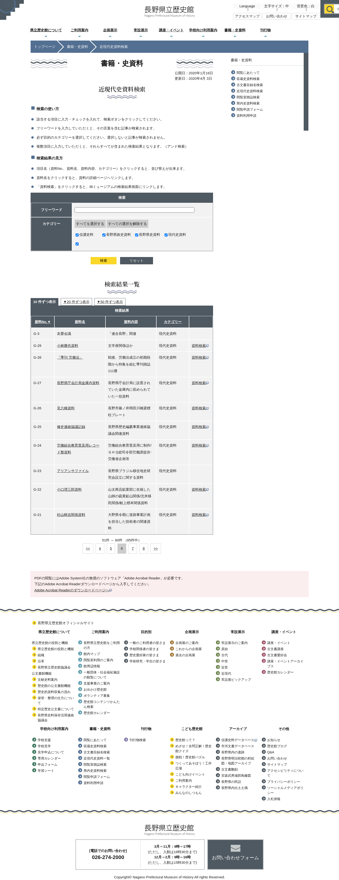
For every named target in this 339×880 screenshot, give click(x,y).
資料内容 (131, 322)
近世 (224, 667)
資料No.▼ (43, 322)
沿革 (41, 661)
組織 (41, 655)
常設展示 (141, 30)
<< (88, 548)
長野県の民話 (231, 782)
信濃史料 (84, 234)
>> (156, 548)
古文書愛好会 (277, 655)
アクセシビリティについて (285, 773)
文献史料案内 (47, 679)
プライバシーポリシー (283, 782)
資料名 (80, 322)
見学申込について (51, 752)
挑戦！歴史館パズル (190, 757)
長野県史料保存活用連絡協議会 (56, 717)
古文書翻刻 (229, 769)
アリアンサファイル (73, 471)
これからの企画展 (188, 649)
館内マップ (92, 654)
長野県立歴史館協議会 (54, 667)
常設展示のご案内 (234, 643)
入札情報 (273, 799)
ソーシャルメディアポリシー (285, 790)
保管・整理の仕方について (56, 700)
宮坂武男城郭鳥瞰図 (236, 775)
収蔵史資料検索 (248, 79)
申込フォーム (47, 764)
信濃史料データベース (239, 740)
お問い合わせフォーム (235, 857)
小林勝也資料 (67, 346)
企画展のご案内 (186, 643)
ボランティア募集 (97, 695)
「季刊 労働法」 (70, 357)
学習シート (46, 770)
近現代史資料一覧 (97, 758)
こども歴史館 (296, 30)
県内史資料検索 (248, 103)
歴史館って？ (185, 740)
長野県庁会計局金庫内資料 (78, 383)
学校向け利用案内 (203, 30)
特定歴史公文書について (56, 709)
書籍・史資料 (235, 30)
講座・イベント (171, 30)
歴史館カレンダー (97, 713)
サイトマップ (305, 16)
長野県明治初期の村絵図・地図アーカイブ (237, 760)
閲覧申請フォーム (250, 109)
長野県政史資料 (116, 234)
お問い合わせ (276, 16)
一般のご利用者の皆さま (147, 643)
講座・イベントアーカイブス (285, 663)
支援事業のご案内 (97, 683)
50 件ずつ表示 (111, 302)
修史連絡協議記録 (71, 427)
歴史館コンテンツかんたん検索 (102, 704)
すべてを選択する (90, 224)
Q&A (270, 752)
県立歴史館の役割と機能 (56, 649)
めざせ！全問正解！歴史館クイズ (193, 748)
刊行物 (265, 30)
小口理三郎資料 (69, 489)
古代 (224, 655)
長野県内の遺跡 (232, 752)
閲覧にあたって (248, 73)
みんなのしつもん (188, 793)
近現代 (226, 673)
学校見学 (44, 746)
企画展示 (110, 30)
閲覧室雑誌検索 (248, 97)
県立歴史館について (46, 30)
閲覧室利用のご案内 (98, 660)
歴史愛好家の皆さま (144, 655)
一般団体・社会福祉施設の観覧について (102, 674)
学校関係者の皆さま (144, 649)
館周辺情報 (92, 666)
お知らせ (273, 740)
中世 (224, 661)
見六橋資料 (66, 408)
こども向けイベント (190, 774)
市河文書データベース (237, 746)
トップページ (44, 47)
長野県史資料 (147, 234)
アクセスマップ (247, 16)
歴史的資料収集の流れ (54, 692)
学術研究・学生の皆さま (147, 661)
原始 (224, 649)
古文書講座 (275, 649)
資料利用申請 (246, 115)
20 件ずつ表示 (78, 302)
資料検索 (200, 346)
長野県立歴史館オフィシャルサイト (66, 623)
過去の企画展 (185, 655)
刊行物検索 (137, 740)
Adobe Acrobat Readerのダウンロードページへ (73, 590)
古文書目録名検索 (250, 85)
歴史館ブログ (277, 746)
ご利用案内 (79, 30)
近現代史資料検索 (250, 91)
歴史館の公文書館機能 (54, 686)
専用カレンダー (49, 758)
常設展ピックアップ (236, 679)
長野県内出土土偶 (234, 788)
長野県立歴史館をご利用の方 (102, 645)
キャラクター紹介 (188, 787)
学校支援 (44, 740)
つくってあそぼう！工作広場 (193, 765)
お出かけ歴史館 (95, 689)
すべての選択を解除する (127, 224)
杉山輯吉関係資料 (71, 515)
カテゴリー (173, 322)
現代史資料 (175, 234)
